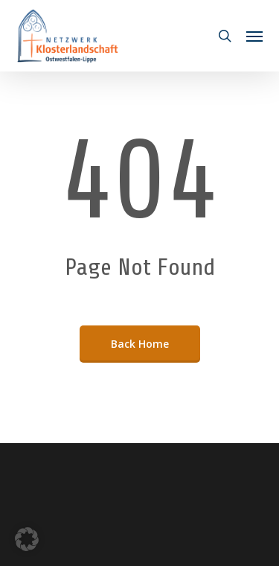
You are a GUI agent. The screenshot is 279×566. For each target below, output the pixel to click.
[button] (254, 35)
